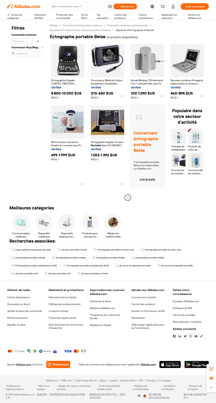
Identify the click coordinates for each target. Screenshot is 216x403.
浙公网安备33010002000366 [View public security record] (159, 396)
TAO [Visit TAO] (141, 380)
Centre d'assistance (18, 297)
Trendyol (151, 380)
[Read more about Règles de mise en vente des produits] (76, 387)
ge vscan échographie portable (133, 265)
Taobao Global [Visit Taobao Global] (128, 380)
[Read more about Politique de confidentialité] (146, 387)
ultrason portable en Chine (93, 273)
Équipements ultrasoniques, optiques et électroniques (80, 30)
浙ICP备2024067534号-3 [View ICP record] (195, 396)
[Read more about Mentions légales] (46, 387)
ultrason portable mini (25, 273)
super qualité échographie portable (31, 249)
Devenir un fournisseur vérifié (148, 311)
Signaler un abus (16, 324)
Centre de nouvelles (184, 315)
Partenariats (138, 317)
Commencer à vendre (143, 297)
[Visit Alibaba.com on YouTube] (196, 336)
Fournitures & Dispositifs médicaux (82, 25)
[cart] (163, 7)
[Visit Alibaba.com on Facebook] (174, 336)
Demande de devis (100, 301)
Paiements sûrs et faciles (63, 297)
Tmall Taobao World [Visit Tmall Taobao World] (85, 380)
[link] (211, 368)
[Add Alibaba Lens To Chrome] (58, 364)
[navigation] (27, 112)
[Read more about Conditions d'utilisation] (174, 387)
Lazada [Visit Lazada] (113, 380)
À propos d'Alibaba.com (186, 301)
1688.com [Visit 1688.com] (66, 380)
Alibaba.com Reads (100, 325)
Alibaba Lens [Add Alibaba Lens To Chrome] (23, 364)
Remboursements (17, 317)
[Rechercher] (125, 6)
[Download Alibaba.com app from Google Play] (196, 364)
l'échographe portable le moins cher (114, 249)
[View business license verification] (139, 396)
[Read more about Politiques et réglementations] (20, 387)
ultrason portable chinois (72, 249)
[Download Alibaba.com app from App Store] (170, 364)
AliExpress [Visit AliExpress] (52, 380)
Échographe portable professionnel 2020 (34, 265)
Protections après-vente (62, 317)
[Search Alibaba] (78, 6)
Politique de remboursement (65, 304)
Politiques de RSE (182, 308)
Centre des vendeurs (143, 304)
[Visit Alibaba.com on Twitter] (185, 336)
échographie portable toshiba (28, 257)
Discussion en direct (18, 304)
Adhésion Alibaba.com (102, 308)
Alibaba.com (148, 364)
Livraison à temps (58, 311)
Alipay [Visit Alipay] (102, 380)
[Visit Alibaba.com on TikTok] (201, 336)
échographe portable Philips (109, 257)
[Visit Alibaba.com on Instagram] (190, 336)
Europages (165, 380)
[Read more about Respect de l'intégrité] (199, 387)
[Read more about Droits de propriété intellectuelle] (114, 387)
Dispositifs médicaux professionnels (128, 25)
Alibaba (54, 25)
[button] (110, 6)
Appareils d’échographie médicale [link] (135, 30)
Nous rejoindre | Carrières (187, 321)
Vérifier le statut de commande (24, 311)
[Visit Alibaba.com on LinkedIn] (179, 336)
